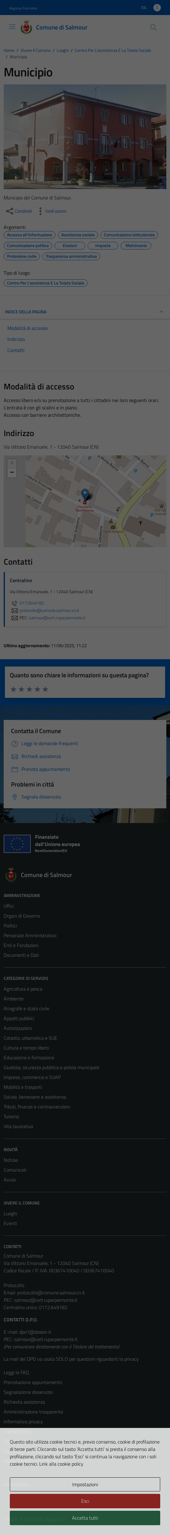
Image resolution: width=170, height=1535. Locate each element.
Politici (10, 925)
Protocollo (14, 1285)
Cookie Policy (17, 1431)
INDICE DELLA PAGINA (85, 311)
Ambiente (14, 998)
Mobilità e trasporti (23, 1087)
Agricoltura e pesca (23, 988)
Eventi (10, 1223)
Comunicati (15, 1169)
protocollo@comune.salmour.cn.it (51, 1292)
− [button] (12, 473)
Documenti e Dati (21, 955)
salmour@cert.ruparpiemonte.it (45, 1300)
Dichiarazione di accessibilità (32, 1451)
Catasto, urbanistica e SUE (30, 1038)
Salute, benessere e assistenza (35, 1096)
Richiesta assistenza (24, 1401)
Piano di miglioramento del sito (35, 1460)
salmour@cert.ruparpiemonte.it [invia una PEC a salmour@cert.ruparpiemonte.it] (57, 617)
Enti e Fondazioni (21, 945)
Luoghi (10, 1213)
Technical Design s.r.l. (45, 1519)
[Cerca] (153, 27)
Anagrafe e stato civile (26, 1008)
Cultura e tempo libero (26, 1047)
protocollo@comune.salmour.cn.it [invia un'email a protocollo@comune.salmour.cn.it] (44, 610)
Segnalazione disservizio (28, 1392)
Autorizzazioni (18, 1028)
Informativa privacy (23, 1421)
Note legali (15, 1441)
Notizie (11, 1160)
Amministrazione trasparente (33, 1411)
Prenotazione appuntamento (33, 1382)
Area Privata (16, 1484)
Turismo (11, 1116)
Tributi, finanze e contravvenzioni (37, 1106)
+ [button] (12, 463)
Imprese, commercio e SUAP (32, 1077)
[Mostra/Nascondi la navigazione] (12, 26)
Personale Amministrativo (30, 935)
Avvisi (10, 1179)
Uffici (9, 906)
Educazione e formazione (29, 1057)
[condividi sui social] (18, 211)
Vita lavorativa (18, 1126)
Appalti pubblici (19, 1018)
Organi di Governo (22, 915)
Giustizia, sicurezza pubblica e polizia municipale (51, 1067)
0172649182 (27, 603)
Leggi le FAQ (16, 1372)
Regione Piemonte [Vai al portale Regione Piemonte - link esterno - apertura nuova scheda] (23, 8)
